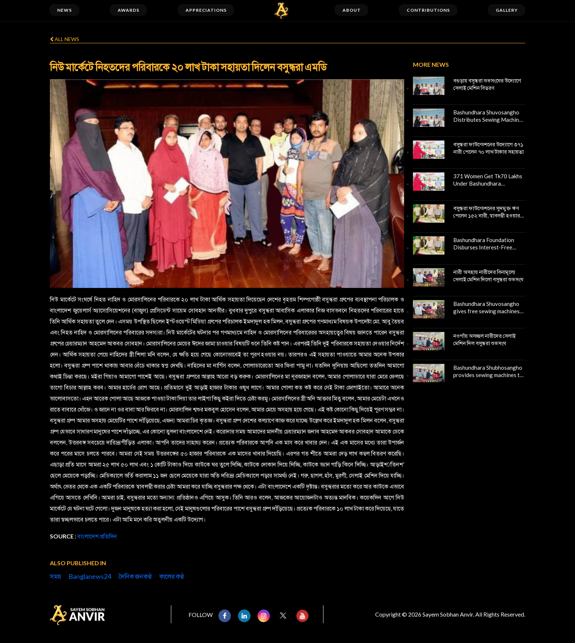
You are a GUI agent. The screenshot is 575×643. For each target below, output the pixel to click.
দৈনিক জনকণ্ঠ (135, 576)
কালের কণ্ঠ (171, 576)
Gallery (507, 10)
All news (64, 39)
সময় (55, 576)
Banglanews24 (90, 576)
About (352, 10)
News (64, 10)
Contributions (428, 10)
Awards (128, 10)
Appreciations (206, 10)
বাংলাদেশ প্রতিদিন (97, 536)
